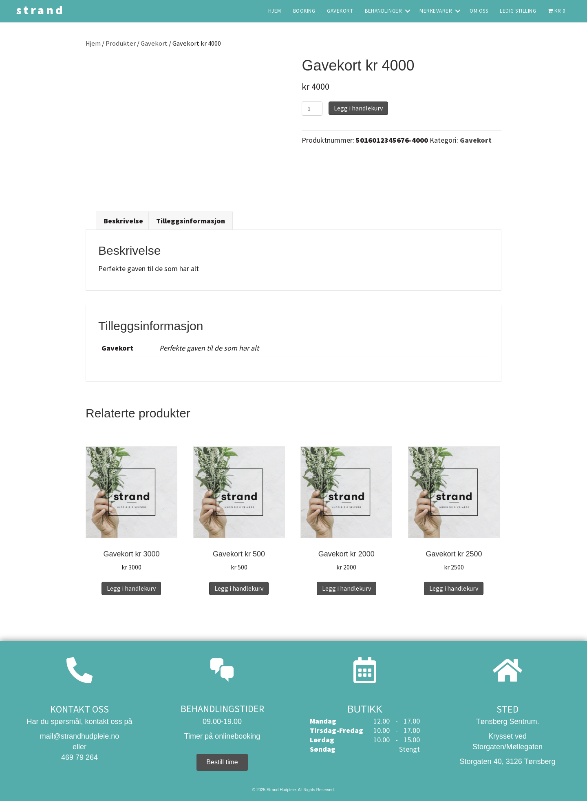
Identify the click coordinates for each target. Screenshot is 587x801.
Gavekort (154, 43)
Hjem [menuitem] (274, 10)
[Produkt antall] (312, 109)
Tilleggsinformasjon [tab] (190, 220)
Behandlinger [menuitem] (383, 10)
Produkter (121, 43)
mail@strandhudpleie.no (79, 736)
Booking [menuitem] (304, 10)
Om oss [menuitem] (479, 10)
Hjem (93, 43)
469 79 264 (79, 757)
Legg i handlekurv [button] (131, 588)
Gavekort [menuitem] (340, 10)
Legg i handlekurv (358, 108)
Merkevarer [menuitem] (435, 10)
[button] (407, 10)
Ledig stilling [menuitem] (518, 10)
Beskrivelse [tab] (123, 220)
